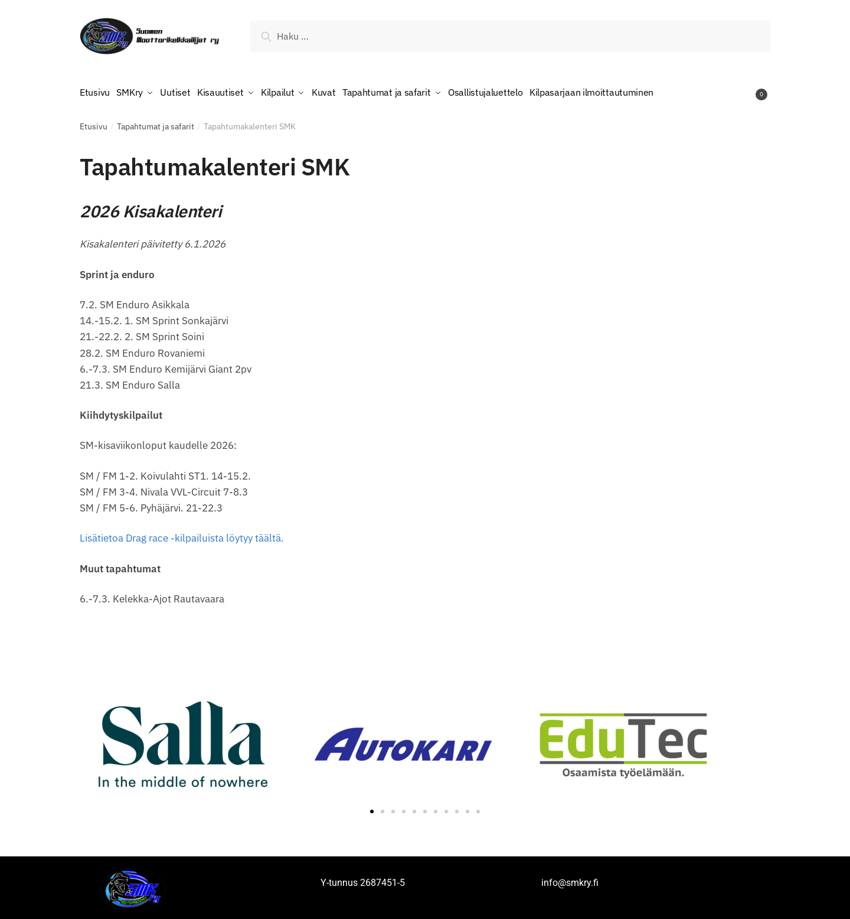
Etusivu (93, 122)
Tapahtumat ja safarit (155, 122)
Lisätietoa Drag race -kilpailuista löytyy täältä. (182, 533)
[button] (372, 807)
